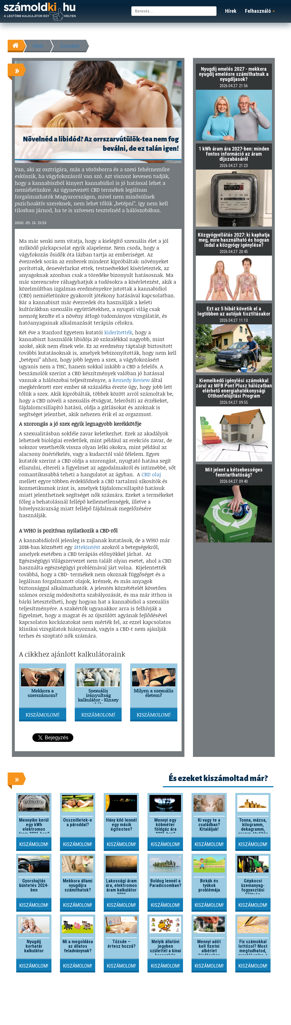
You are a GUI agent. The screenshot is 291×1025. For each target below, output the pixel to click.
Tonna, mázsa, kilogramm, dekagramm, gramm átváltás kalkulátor (253, 829)
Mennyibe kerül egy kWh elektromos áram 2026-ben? (33, 826)
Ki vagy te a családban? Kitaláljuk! (209, 824)
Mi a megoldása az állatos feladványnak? (78, 946)
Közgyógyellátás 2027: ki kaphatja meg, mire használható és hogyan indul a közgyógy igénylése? (234, 240)
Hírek (230, 11)
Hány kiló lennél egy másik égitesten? (121, 824)
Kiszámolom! (42, 714)
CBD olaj (151, 474)
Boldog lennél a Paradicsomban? (165, 883)
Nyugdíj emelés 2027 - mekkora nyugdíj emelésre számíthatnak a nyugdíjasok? (234, 74)
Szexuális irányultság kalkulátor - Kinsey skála (98, 697)
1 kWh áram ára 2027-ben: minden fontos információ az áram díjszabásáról (234, 154)
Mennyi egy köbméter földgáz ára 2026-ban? (165, 826)
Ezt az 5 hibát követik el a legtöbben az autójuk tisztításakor (234, 311)
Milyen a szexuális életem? (153, 692)
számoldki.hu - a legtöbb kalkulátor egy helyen (39, 12)
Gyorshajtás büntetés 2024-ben (34, 885)
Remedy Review (131, 380)
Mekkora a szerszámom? (42, 692)
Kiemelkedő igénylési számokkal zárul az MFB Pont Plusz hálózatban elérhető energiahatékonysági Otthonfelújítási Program (234, 388)
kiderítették (118, 332)
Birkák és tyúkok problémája (209, 885)
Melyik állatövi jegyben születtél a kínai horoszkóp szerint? (165, 951)
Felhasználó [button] (260, 11)
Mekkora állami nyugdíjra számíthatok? (77, 885)
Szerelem (69, 46)
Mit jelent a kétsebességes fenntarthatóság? (234, 472)
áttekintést (87, 547)
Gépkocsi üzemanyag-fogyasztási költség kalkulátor (253, 890)
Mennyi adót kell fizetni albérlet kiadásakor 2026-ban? (209, 951)
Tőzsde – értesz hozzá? (121, 944)
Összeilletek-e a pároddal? (77, 822)
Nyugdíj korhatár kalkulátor (34, 946)
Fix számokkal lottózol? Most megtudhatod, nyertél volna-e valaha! (253, 951)
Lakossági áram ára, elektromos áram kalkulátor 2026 (121, 887)
